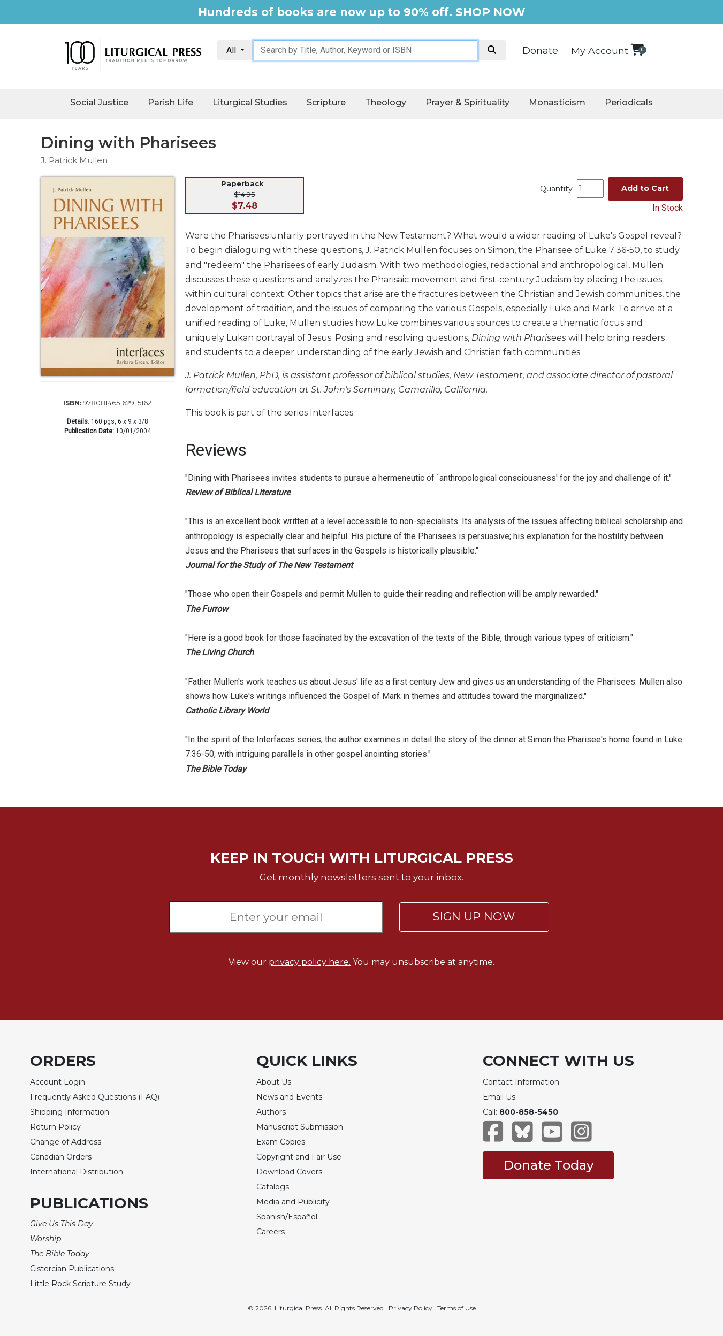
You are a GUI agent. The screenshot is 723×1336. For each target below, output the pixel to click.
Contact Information (521, 1082)
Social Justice (99, 102)
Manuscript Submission (299, 1127)
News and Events (289, 1097)
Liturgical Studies (249, 102)
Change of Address (65, 1142)
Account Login (57, 1082)
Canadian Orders (61, 1157)
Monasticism (557, 102)
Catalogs (272, 1187)
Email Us (499, 1097)
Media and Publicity (293, 1202)
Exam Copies (280, 1142)
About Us (273, 1082)
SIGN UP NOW (474, 916)
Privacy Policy (410, 1308)
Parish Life (170, 102)
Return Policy (55, 1127)
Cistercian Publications (72, 1268)
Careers (270, 1232)
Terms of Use (456, 1308)
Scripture (326, 102)
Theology (385, 102)
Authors (271, 1112)
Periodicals (629, 102)
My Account (599, 50)
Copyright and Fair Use (298, 1157)
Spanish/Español (286, 1217)
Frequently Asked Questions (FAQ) (94, 1097)
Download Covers (289, 1172)
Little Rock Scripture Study (80, 1283)
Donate (540, 51)
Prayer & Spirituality (467, 102)
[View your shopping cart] (637, 49)
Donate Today (548, 1165)
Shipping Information (69, 1112)
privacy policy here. (310, 962)
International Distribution (76, 1172)
